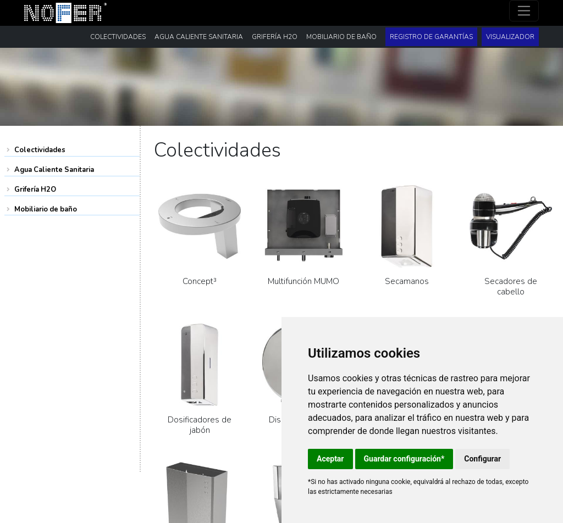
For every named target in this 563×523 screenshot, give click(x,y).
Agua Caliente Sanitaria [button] (198, 36)
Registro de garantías (431, 36)
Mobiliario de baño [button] (341, 36)
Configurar (482, 458)
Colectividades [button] (118, 36)
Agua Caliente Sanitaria (54, 170)
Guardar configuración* (404, 458)
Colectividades (39, 150)
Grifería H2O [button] (274, 36)
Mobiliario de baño (45, 209)
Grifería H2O (35, 189)
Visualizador (510, 36)
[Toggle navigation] (524, 10)
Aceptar (330, 458)
